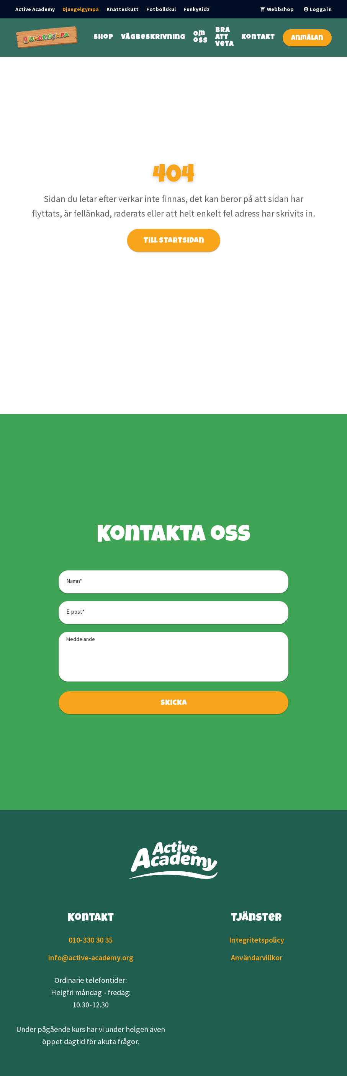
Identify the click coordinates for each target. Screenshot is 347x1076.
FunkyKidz (196, 9)
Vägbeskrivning (153, 37)
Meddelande (80, 639)
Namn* (74, 581)
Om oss (200, 37)
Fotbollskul (161, 9)
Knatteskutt (122, 9)
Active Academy (35, 9)
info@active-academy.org (90, 957)
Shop (103, 37)
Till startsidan (173, 241)
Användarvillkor (256, 957)
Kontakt (258, 37)
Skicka (173, 703)
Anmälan (307, 38)
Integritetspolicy (256, 940)
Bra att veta (224, 37)
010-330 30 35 (91, 940)
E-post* (75, 611)
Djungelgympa (80, 9)
